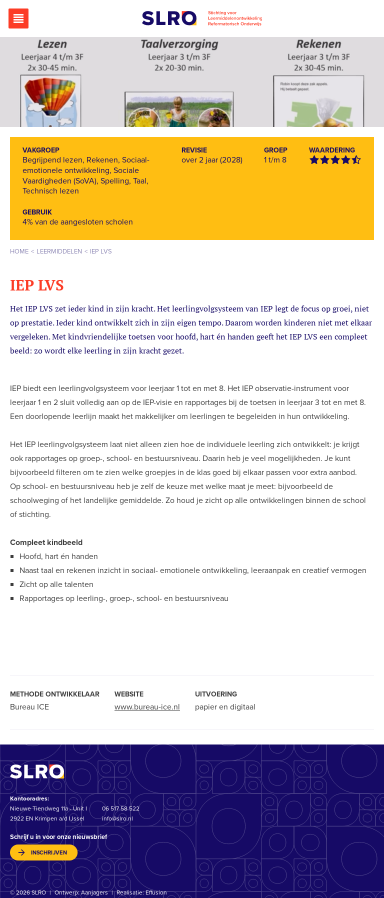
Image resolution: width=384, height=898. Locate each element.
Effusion (156, 893)
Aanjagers (94, 893)
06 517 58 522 (121, 808)
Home (19, 251)
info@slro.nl (117, 818)
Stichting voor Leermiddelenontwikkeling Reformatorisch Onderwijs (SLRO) (202, 18)
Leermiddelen (59, 251)
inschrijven (49, 852)
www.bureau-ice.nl (147, 706)
